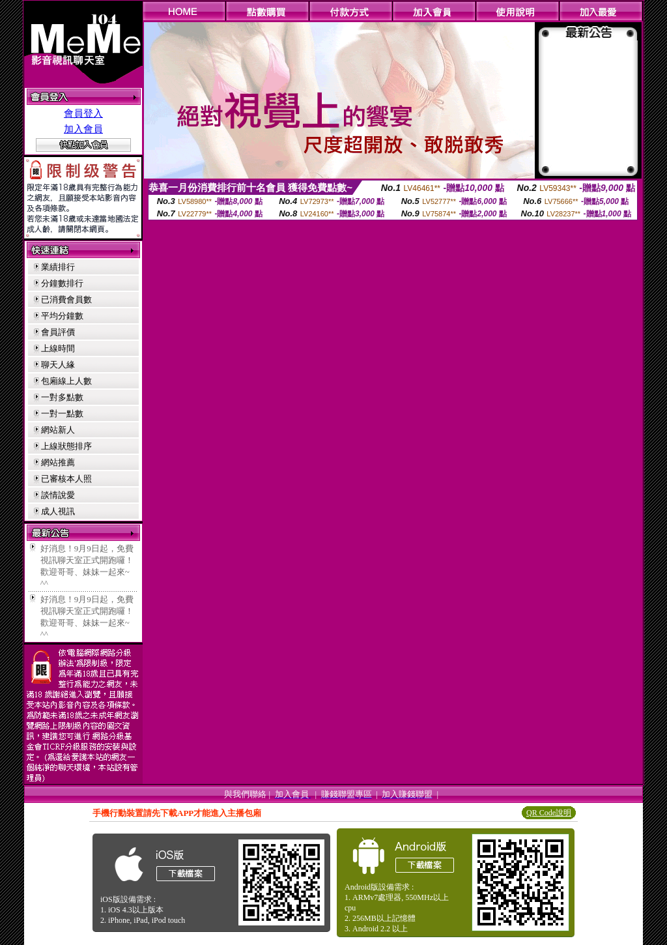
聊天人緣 (58, 365)
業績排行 (58, 267)
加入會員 (83, 129)
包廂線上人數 (66, 381)
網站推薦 (58, 462)
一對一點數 (62, 413)
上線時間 (58, 348)
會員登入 (83, 113)
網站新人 (58, 430)
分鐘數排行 (62, 283)
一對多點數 (62, 397)
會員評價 (58, 332)
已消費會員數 (66, 299)
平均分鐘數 (62, 316)
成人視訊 (58, 511)
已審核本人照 (66, 479)
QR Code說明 (548, 812)
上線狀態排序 (66, 446)
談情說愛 (58, 495)
